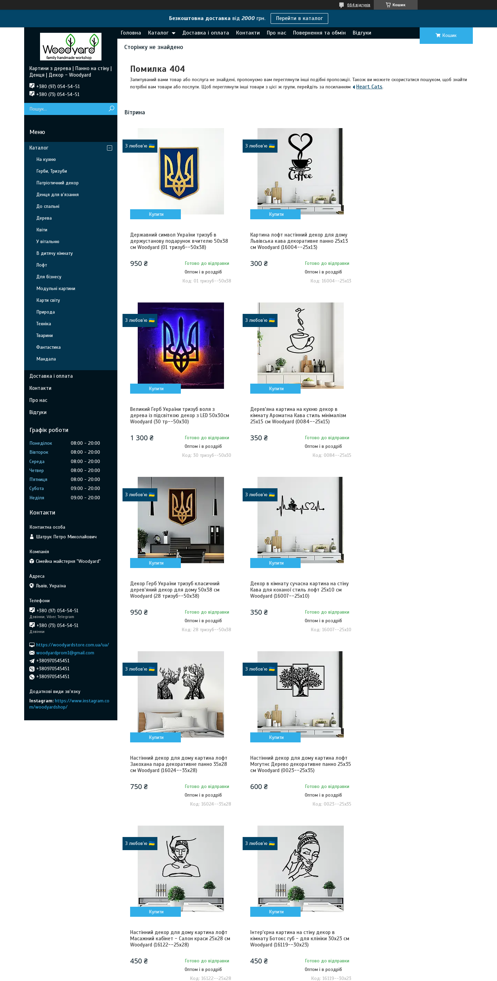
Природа (45, 312)
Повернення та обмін (319, 32)
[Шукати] (111, 109)
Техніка (43, 324)
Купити (155, 214)
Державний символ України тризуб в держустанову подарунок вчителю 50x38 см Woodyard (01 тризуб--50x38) (179, 241)
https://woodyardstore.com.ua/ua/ (72, 644)
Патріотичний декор (57, 183)
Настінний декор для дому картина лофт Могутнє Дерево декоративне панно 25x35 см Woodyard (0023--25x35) (297, 589)
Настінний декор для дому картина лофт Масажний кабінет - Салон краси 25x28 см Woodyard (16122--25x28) (416, 589)
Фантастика (48, 347)
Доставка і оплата (205, 32)
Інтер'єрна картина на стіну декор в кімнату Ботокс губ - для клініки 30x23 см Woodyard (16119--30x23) (179, 764)
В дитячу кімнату (54, 253)
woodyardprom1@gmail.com (65, 653)
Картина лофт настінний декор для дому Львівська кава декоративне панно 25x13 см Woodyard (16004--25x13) (298, 241)
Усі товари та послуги (436, 824)
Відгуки (362, 32)
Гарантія (47, 890)
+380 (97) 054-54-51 (389, 862)
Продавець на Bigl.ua (248, 968)
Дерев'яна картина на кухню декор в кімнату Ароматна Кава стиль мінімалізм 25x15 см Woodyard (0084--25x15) (178, 415)
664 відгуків (358, 4)
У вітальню (47, 241)
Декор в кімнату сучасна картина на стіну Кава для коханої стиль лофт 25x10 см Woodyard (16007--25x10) (416, 415)
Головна (131, 32)
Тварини (44, 335)
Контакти (248, 32)
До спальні (47, 206)
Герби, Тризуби (51, 171)
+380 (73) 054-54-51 (389, 872)
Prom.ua (280, 962)
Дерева (44, 218)
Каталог (158, 32)
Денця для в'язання (57, 195)
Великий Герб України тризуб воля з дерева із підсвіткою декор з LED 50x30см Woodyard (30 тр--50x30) (416, 241)
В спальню (159, 881)
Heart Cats (369, 86)
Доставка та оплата (60, 862)
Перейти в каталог (299, 18)
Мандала (46, 359)
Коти (263, 928)
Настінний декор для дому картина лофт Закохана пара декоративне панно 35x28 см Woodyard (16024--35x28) (178, 589)
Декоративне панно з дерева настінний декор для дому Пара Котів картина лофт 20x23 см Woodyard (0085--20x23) (416, 764)
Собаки (265, 937)
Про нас (276, 32)
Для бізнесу (48, 277)
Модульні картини (55, 288)
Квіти (41, 230)
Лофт (41, 265)
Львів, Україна (383, 881)
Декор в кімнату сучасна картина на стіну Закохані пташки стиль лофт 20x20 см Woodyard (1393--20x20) (298, 764)
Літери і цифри (163, 918)
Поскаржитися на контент (252, 974)
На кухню (46, 159)
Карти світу (48, 300)
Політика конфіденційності (306, 974)
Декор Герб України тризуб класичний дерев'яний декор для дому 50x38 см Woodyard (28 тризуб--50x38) (293, 415)
